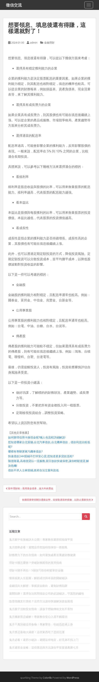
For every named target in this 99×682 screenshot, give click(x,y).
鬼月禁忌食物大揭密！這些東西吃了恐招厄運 (37, 632)
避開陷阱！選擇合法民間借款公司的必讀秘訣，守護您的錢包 (46, 593)
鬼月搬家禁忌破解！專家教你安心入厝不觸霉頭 (38, 616)
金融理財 (49, 42)
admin (33, 42)
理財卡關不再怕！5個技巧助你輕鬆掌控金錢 (36, 570)
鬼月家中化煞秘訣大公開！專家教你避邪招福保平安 (41, 539)
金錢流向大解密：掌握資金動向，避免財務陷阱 (38, 586)
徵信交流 (14, 5)
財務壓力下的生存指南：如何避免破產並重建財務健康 (42, 555)
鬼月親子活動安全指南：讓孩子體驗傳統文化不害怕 (41, 609)
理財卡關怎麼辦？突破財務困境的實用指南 (35, 562)
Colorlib (47, 677)
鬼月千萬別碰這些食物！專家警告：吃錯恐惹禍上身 (41, 624)
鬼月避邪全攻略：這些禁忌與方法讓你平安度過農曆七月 (43, 647)
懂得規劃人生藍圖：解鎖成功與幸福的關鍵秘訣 (38, 578)
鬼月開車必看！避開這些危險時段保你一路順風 (38, 547)
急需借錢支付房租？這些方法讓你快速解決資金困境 (41, 601)
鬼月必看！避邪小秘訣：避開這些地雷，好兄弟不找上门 (43, 640)
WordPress (73, 677)
